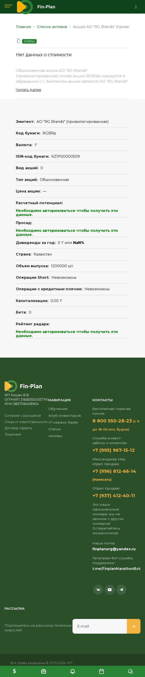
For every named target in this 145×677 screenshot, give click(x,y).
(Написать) (101, 480)
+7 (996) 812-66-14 (114, 471)
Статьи (54, 429)
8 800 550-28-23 (112, 421)
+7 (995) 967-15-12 (113, 450)
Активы (55, 436)
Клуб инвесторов (64, 415)
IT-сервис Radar (63, 422)
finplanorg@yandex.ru (114, 549)
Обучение (58, 409)
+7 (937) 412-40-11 (113, 495)
